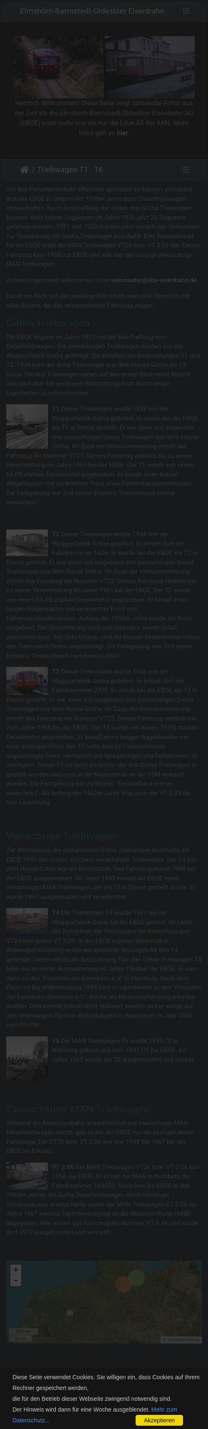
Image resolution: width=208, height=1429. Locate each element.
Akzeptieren (159, 1420)
